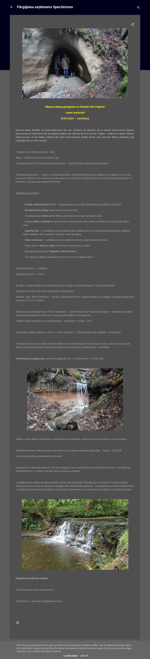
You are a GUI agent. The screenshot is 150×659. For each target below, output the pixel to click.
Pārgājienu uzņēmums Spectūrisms (45, 7)
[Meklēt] (138, 8)
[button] (132, 25)
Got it (84, 656)
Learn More (70, 656)
